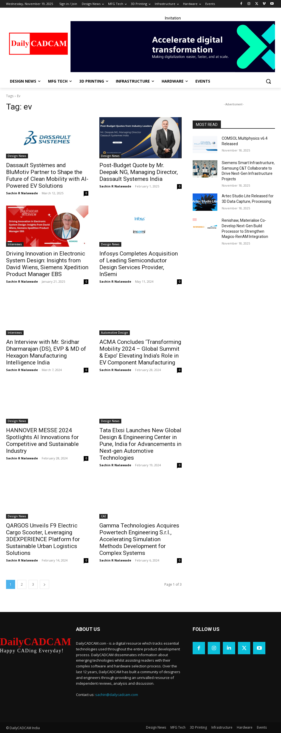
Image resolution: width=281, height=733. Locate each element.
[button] (268, 81)
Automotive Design (114, 333)
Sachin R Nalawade (22, 193)
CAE (103, 516)
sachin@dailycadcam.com (116, 694)
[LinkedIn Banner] (173, 46)
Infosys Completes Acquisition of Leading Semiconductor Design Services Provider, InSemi (138, 263)
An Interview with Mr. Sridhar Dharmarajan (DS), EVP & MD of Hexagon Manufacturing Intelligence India (46, 352)
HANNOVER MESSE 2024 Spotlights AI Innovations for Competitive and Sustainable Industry (42, 440)
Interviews (15, 244)
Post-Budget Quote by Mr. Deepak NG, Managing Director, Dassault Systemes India (138, 172)
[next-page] (44, 584)
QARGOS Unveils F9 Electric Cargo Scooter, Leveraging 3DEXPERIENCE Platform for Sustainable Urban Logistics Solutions (43, 539)
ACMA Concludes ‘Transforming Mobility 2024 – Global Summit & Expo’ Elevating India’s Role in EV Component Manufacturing (140, 352)
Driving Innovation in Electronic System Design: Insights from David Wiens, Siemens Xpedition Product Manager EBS (47, 263)
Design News (17, 156)
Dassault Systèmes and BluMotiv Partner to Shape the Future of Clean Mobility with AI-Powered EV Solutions (47, 175)
